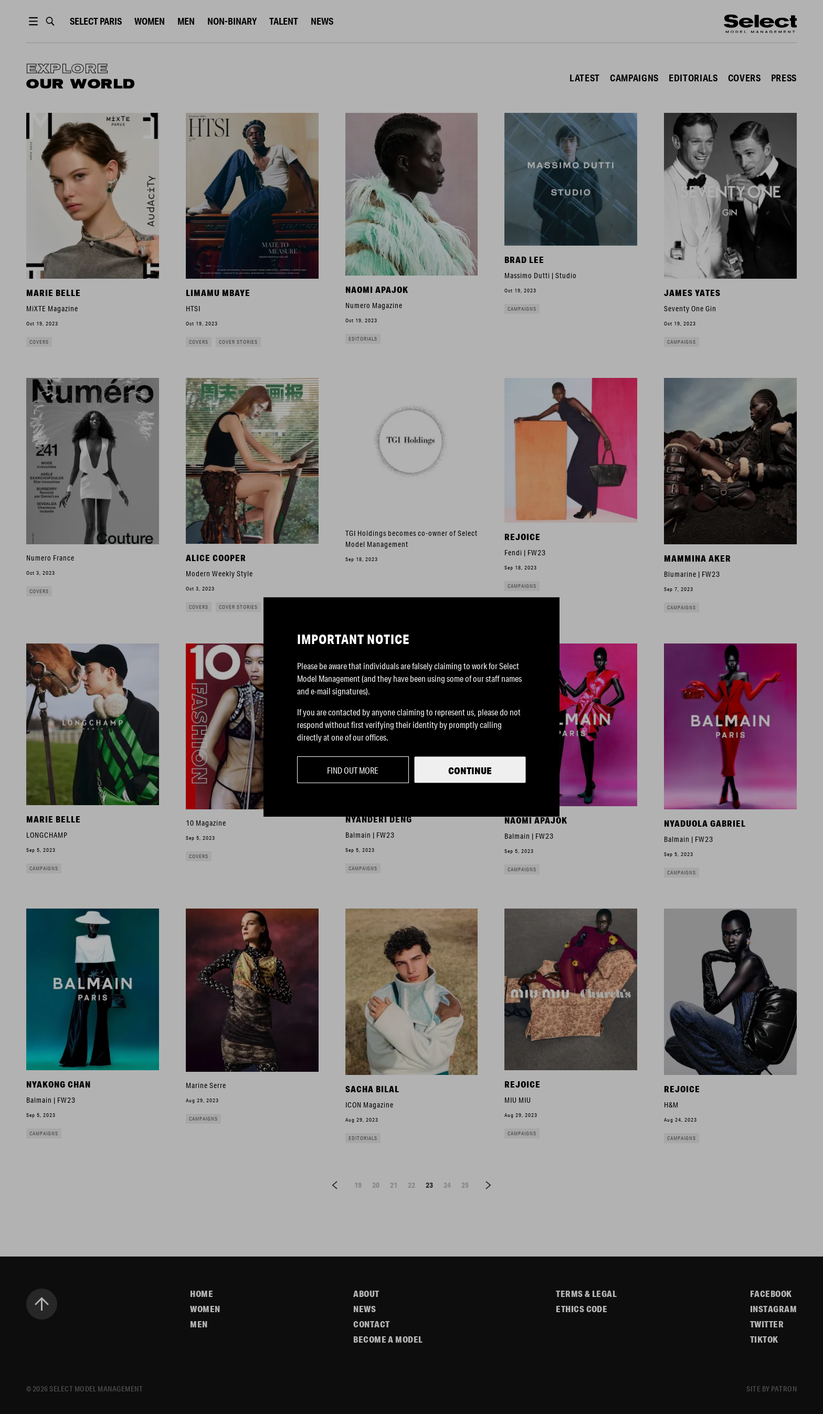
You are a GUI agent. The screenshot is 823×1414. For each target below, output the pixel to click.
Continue (470, 770)
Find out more (352, 770)
